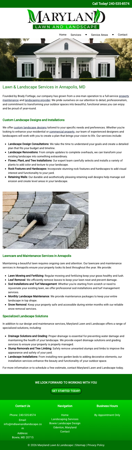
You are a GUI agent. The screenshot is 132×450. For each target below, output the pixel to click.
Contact (122, 35)
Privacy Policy (95, 445)
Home (63, 35)
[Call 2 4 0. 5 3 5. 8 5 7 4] (119, 3)
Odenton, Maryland (64, 427)
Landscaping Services (64, 419)
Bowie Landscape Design (64, 423)
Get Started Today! (66, 391)
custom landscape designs (30, 128)
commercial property (62, 132)
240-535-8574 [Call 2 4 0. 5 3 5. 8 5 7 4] (27, 415)
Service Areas (99, 35)
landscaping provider (37, 100)
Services (76, 35)
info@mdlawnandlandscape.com (23, 426)
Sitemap (80, 445)
